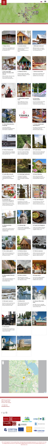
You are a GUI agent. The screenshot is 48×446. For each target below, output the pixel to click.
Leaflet (45, 392)
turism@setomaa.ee (5, 406)
